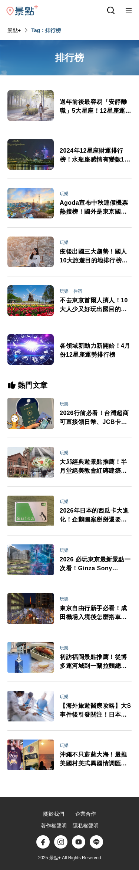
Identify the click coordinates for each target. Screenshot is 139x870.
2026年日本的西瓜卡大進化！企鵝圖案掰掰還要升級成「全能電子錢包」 (94, 515)
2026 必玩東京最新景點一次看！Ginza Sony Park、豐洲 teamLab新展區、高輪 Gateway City (95, 564)
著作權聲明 (54, 826)
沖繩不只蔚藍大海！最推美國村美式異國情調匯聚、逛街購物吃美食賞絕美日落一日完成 (93, 759)
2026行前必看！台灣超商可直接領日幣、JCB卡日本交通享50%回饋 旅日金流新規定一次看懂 (94, 418)
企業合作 (85, 814)
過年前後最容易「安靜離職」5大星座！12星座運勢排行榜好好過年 (95, 107)
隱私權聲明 (86, 826)
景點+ (14, 30)
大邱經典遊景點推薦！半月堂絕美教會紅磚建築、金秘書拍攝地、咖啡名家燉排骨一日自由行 (93, 467)
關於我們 (53, 814)
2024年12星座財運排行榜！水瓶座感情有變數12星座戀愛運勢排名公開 (94, 155)
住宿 (77, 291)
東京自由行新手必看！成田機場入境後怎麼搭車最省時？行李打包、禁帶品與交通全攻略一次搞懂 (93, 613)
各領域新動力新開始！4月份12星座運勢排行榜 (95, 350)
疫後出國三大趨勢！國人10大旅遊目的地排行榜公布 (94, 256)
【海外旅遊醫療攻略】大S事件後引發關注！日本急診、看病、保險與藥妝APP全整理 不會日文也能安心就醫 (95, 711)
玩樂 (64, 193)
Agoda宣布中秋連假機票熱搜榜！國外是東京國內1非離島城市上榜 (95, 208)
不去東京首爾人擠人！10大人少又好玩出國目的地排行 (94, 305)
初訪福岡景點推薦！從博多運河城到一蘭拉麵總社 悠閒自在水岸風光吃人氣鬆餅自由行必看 (93, 662)
